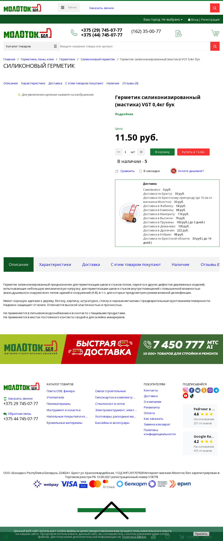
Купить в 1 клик (193, 152)
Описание (10, 83)
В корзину (162, 152)
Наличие (113, 83)
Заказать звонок (101, 8)
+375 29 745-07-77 (20, 403)
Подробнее (124, 114)
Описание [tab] (18, 264)
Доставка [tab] (91, 264)
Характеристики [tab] (55, 264)
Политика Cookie (134, 537)
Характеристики (33, 83)
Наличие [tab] (180, 264)
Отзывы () (130, 83)
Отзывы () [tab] (211, 264)
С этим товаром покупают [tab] (136, 264)
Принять (201, 534)
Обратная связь (17, 414)
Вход (194, 19)
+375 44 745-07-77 (20, 418)
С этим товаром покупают (84, 83)
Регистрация (210, 19)
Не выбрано (172, 19)
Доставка (55, 83)
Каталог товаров (31, 46)
